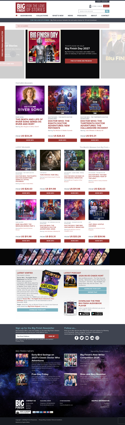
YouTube (88, 332)
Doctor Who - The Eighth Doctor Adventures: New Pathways (35, 300)
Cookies (49, 420)
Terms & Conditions (57, 420)
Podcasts (82, 15)
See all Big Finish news (99, 351)
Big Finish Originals (34, 306)
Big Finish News (25, 351)
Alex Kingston (25, 127)
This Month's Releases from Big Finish (94, 147)
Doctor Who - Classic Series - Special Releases (74, 173)
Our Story (106, 403)
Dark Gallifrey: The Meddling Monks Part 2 (25, 225)
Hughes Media (26, 422)
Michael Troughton (74, 180)
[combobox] (91, 11)
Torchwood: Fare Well (49, 175)
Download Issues (104, 407)
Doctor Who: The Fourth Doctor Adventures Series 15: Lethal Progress (26, 178)
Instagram (82, 332)
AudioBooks (26, 15)
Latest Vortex (25, 272)
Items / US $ (97, 6)
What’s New (57, 15)
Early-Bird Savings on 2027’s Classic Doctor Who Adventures (46, 357)
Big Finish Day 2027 (77, 48)
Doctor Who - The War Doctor (97, 172)
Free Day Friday (40, 374)
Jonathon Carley (97, 180)
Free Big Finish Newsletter (2, 43)
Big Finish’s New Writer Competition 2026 (92, 356)
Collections (42, 15)
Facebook (71, 332)
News (70, 15)
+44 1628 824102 (50, 403)
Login (98, 1)
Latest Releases (23, 147)
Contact (105, 15)
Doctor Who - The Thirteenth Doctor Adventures (94, 118)
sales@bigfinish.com (48, 405)
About (94, 15)
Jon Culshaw (96, 228)
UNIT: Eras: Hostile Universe (96, 225)
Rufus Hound (23, 228)
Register (104, 1)
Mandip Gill (100, 131)
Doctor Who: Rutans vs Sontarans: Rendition (74, 177)
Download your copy (37, 310)
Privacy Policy (20, 341)
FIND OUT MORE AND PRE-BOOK (81, 61)
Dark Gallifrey (19, 222)
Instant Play (92, 292)
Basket (106, 6)
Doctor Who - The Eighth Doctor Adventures (60, 118)
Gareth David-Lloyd (49, 177)
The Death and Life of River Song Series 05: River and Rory (29, 122)
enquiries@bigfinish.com (66, 405)
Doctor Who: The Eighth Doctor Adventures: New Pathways (59, 124)
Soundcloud (96, 332)
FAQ (108, 405)
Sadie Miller (30, 184)
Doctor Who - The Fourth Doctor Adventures (25, 173)
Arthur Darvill (35, 127)
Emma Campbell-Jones (72, 230)
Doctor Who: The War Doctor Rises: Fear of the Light (98, 176)
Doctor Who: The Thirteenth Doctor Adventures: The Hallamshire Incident (94, 124)
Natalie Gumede (67, 131)
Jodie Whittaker (90, 131)
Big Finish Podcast (84, 334)
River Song (20, 117)
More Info (30, 140)
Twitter (77, 332)
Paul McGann (57, 131)
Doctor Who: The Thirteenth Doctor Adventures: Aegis (48, 227)
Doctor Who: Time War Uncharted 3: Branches (74, 226)
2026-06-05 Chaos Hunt (91, 275)
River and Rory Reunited (93, 374)
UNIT (90, 222)
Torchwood (43, 172)
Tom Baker (23, 184)
